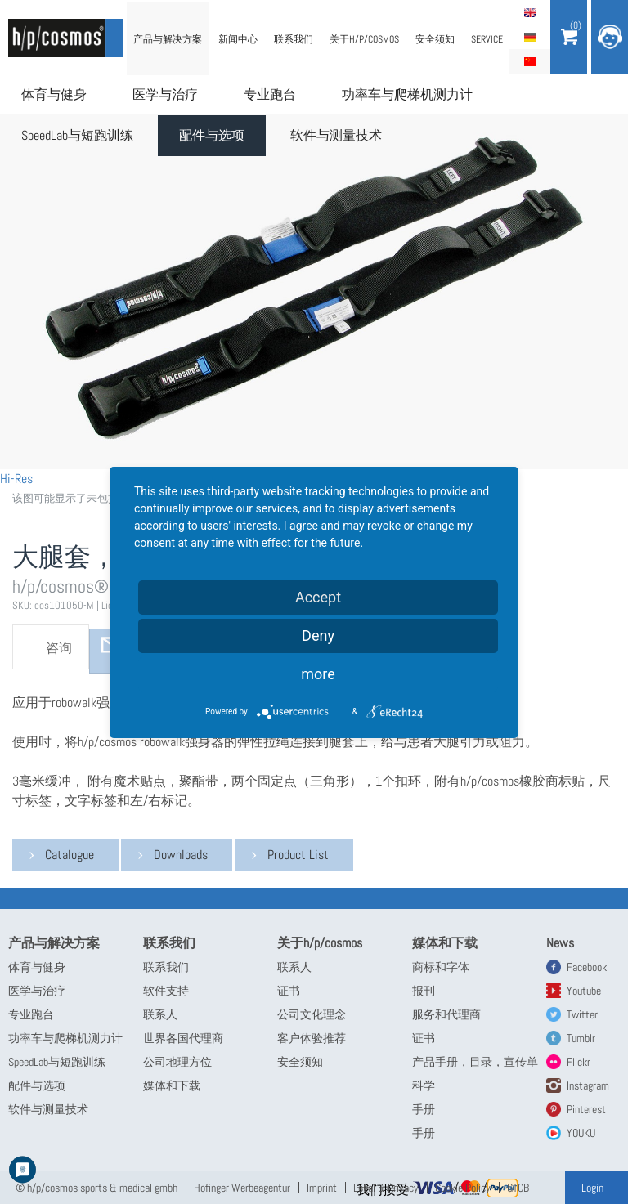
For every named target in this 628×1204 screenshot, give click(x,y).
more (318, 674)
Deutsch (529, 37)
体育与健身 (54, 94)
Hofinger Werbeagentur (242, 1187)
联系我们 (293, 39)
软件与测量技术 (336, 135)
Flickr (578, 1061)
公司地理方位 (177, 1061)
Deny (318, 635)
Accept (318, 597)
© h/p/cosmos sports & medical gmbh (96, 1187)
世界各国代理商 (183, 1038)
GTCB (518, 1187)
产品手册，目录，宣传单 (475, 1061)
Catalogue (69, 854)
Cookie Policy (463, 1187)
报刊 (423, 990)
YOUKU (581, 1133)
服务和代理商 (446, 1014)
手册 (423, 1109)
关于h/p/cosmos (364, 39)
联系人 (160, 1014)
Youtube (584, 990)
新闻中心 (238, 39)
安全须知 (435, 39)
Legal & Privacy (386, 1187)
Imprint (322, 1187)
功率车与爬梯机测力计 (407, 94)
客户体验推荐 (311, 1038)
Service (487, 39)
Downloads (181, 854)
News (560, 942)
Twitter (582, 1014)
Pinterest (586, 1109)
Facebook (587, 967)
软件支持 (166, 990)
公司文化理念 (311, 1014)
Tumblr (581, 1038)
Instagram (588, 1085)
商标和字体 (440, 967)
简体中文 (529, 61)
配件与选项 (211, 135)
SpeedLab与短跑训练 (77, 135)
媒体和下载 (171, 1085)
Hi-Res (16, 478)
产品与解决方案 (167, 39)
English (529, 12)
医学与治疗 (165, 94)
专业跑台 (270, 94)
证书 (288, 990)
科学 (423, 1085)
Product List (298, 854)
